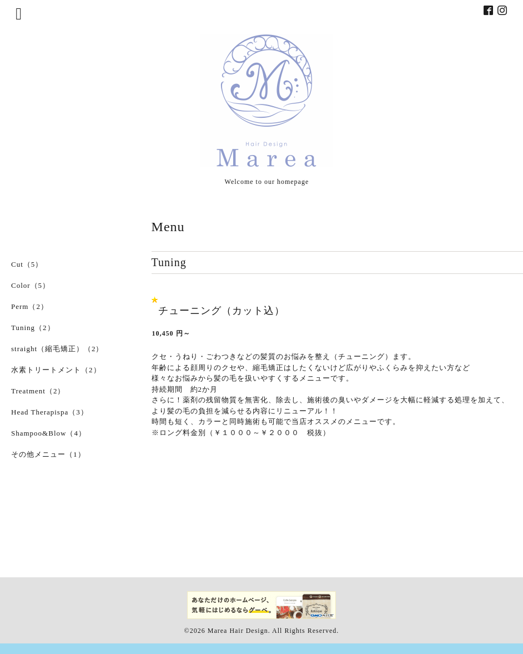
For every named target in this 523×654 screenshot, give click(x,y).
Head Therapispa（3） (49, 412)
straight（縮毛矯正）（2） (57, 349)
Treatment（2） (38, 391)
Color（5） (30, 285)
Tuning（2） (33, 327)
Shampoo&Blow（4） (48, 433)
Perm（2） (29, 306)
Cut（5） (27, 264)
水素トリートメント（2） (56, 370)
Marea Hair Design (238, 631)
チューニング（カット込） (221, 310)
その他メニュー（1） (48, 454)
